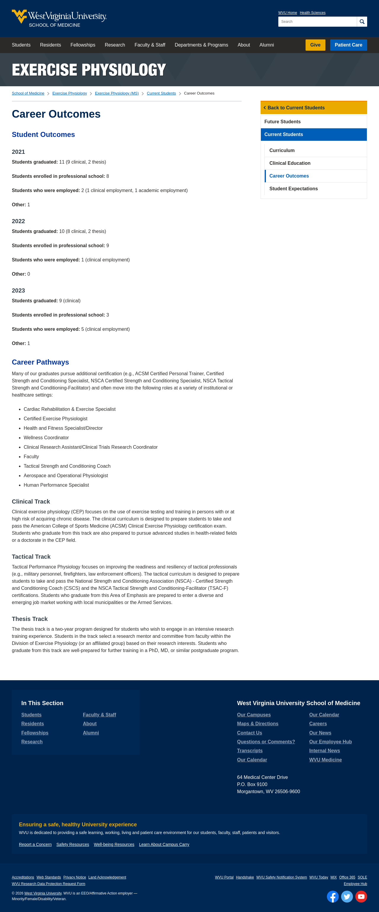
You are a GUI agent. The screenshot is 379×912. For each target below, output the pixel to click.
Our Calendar (252, 759)
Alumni (266, 44)
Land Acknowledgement (107, 877)
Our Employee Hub (330, 741)
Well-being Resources (114, 844)
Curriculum (282, 150)
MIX (333, 877)
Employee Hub (355, 884)
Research (115, 44)
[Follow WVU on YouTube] (361, 897)
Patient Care (348, 44)
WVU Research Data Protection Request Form (48, 884)
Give (315, 44)
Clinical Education (290, 163)
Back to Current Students (296, 107)
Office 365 (347, 877)
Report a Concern (35, 844)
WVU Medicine (325, 759)
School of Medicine (28, 93)
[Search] (362, 22)
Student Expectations (293, 188)
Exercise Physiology (89, 69)
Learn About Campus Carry (164, 844)
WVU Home (287, 13)
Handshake (245, 877)
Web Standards (48, 877)
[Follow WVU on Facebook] (333, 897)
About (244, 44)
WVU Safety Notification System (281, 877)
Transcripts (250, 750)
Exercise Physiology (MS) (117, 93)
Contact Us (249, 732)
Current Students (161, 93)
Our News (320, 732)
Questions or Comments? (266, 741)
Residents (50, 44)
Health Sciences (313, 13)
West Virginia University (42, 893)
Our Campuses (254, 714)
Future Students (282, 121)
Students (21, 44)
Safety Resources (73, 844)
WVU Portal (224, 877)
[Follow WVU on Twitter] (347, 897)
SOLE (362, 877)
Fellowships (82, 44)
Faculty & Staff (149, 44)
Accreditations (23, 877)
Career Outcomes (289, 175)
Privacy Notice (74, 877)
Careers (318, 723)
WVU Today (318, 877)
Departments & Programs (201, 44)
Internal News (324, 750)
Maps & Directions (258, 723)
